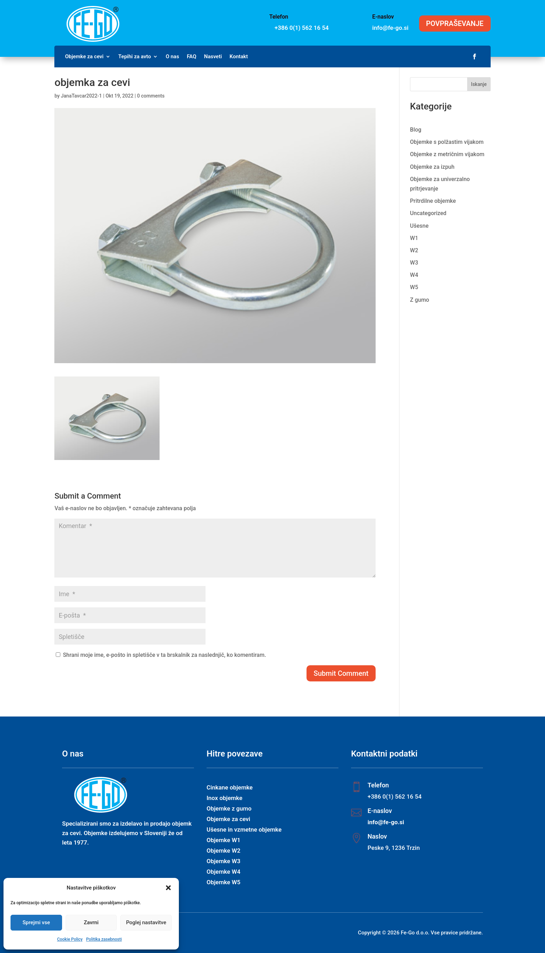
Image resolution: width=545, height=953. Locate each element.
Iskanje (479, 84)
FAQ (191, 57)
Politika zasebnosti (104, 939)
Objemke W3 (223, 862)
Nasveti (213, 57)
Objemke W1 (223, 841)
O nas (172, 57)
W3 (414, 262)
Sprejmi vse (36, 922)
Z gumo (419, 299)
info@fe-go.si (390, 27)
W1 (414, 238)
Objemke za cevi (84, 57)
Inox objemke (224, 798)
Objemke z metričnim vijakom (447, 154)
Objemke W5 (223, 883)
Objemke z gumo (229, 809)
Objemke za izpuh (432, 167)
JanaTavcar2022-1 (81, 96)
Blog (415, 129)
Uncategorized (428, 213)
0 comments (150, 96)
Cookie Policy (70, 939)
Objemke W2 (223, 851)
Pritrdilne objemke (433, 201)
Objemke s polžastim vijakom (447, 142)
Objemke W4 (223, 872)
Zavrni (91, 922)
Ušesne (419, 225)
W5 (414, 287)
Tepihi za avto (134, 57)
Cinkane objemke (230, 788)
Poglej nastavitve (146, 922)
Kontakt (239, 57)
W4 (414, 275)
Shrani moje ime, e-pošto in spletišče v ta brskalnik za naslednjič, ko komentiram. (164, 655)
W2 (414, 250)
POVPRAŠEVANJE (455, 23)
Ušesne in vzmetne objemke (244, 830)
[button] (168, 887)
